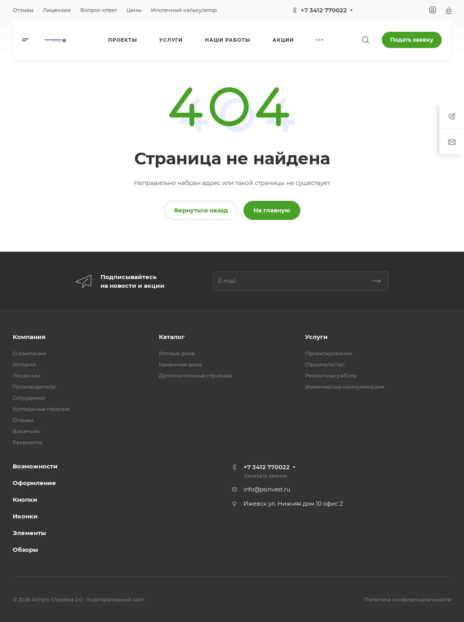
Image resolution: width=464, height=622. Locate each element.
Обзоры (25, 549)
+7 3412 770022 (324, 10)
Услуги (316, 337)
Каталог (172, 337)
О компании (29, 353)
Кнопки (25, 499)
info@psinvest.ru (267, 489)
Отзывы (23, 420)
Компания (29, 337)
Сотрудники (29, 398)
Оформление (34, 483)
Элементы (29, 533)
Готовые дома (177, 353)
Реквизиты (27, 442)
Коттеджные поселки (41, 409)
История (24, 364)
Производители (34, 386)
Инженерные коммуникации (344, 386)
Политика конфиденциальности (407, 599)
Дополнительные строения (195, 375)
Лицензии (27, 375)
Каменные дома (180, 364)
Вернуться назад (201, 210)
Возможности (35, 466)
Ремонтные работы (331, 375)
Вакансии (26, 431)
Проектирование (328, 353)
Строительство (324, 364)
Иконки (25, 516)
